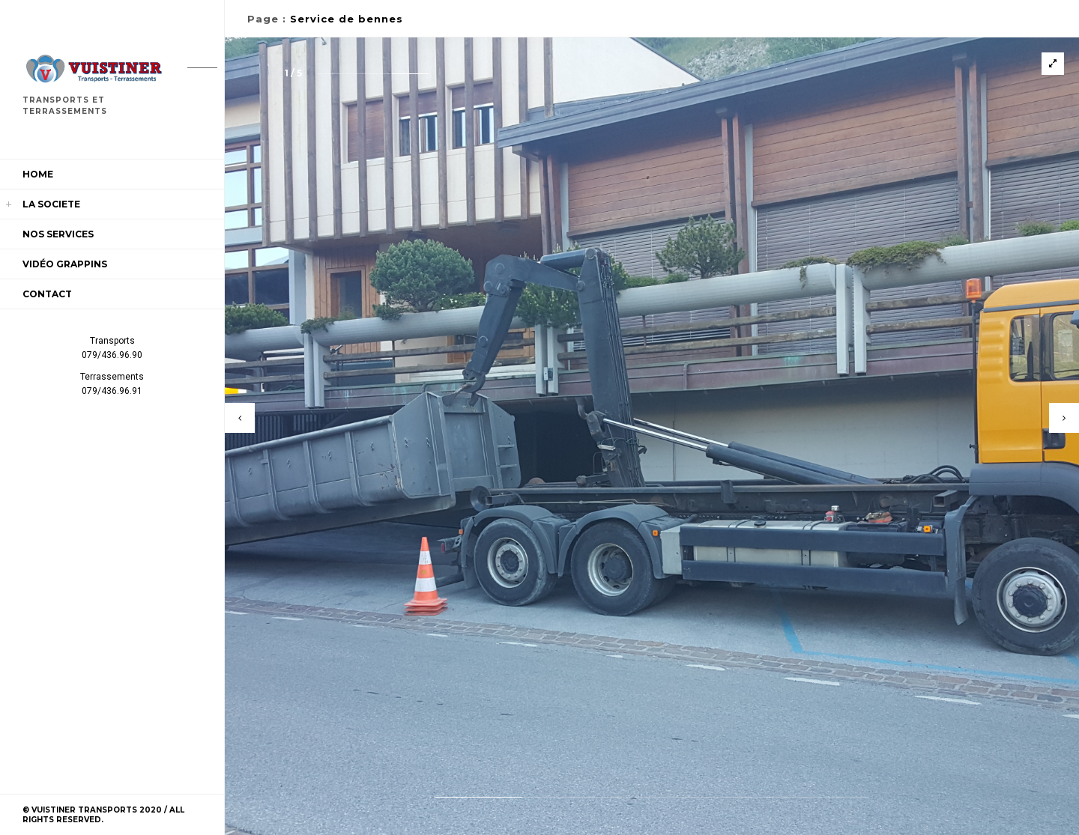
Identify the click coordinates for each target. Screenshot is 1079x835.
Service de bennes (346, 19)
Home (37, 174)
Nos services (58, 234)
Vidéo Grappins (64, 264)
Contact (47, 294)
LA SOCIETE (51, 204)
